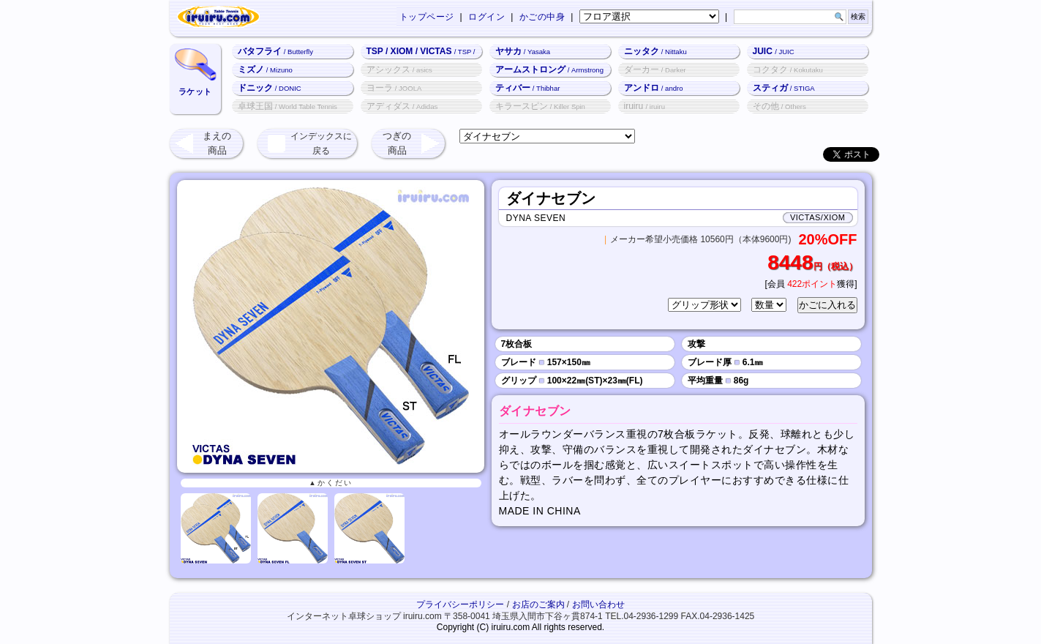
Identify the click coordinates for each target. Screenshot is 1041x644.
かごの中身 (542, 17)
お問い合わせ (598, 604)
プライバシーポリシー (460, 604)
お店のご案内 (538, 604)
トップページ (426, 17)
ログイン (486, 17)
